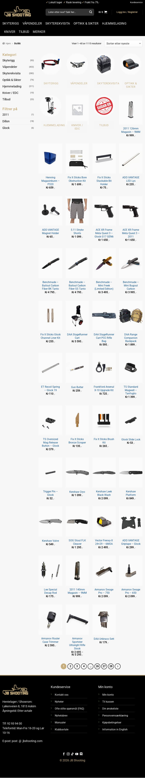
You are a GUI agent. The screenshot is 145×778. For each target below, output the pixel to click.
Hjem (8, 43)
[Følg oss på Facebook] (63, 754)
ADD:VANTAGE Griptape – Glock (130, 542)
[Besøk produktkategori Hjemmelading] (50, 112)
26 (97, 666)
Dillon (6, 121)
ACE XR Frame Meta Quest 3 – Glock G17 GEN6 (104, 233)
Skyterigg (8, 60)
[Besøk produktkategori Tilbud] (104, 112)
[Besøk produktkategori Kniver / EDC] (77, 114)
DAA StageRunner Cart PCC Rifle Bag (104, 338)
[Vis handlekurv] (102, 12)
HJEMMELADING (114, 23)
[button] (127, 12)
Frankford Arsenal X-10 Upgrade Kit (104, 388)
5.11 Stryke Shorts (77, 231)
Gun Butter (77, 387)
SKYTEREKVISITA (57, 23)
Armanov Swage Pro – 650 (130, 591)
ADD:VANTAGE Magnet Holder (50, 231)
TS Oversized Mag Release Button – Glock (50, 442)
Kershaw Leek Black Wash (104, 493)
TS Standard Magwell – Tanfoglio (131, 390)
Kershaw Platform (131, 493)
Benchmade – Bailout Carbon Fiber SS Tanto (77, 285)
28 (111, 666)
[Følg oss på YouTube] (76, 754)
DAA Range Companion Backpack (130, 338)
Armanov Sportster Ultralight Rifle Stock (77, 643)
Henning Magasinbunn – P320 (50, 181)
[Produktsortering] (123, 43)
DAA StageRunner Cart (77, 336)
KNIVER (9, 32)
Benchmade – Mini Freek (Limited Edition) (104, 285)
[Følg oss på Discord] (81, 754)
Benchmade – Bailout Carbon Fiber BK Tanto (50, 285)
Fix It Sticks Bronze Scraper (77, 441)
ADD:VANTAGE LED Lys (130, 179)
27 (104, 666)
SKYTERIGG (10, 23)
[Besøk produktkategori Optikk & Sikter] (131, 72)
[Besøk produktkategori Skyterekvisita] (104, 70)
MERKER (39, 32)
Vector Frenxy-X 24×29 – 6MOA (104, 542)
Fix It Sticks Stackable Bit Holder (104, 181)
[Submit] (91, 12)
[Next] (118, 666)
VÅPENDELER (32, 23)
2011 (5, 114)
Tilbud (6, 99)
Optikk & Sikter (11, 79)
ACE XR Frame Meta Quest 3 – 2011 (131, 233)
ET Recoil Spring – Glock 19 (50, 388)
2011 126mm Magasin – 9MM (130, 130)
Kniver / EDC (10, 93)
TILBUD (24, 32)
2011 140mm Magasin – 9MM (77, 591)
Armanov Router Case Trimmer (50, 640)
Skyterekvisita (11, 73)
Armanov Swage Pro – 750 (104, 591)
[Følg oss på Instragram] (68, 754)
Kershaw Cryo (77, 491)
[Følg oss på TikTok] (72, 754)
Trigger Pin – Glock (50, 493)
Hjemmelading (11, 86)
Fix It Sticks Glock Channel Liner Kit (50, 336)
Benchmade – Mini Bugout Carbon (131, 285)
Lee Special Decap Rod (50, 591)
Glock (6, 128)
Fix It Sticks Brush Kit (104, 441)
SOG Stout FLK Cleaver (77, 542)
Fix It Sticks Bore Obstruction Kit (77, 179)
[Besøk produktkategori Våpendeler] (77, 70)
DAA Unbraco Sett (104, 638)
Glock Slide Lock (130, 439)
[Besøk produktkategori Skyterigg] (50, 70)
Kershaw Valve (50, 540)
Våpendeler (9, 66)
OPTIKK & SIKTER (86, 23)
